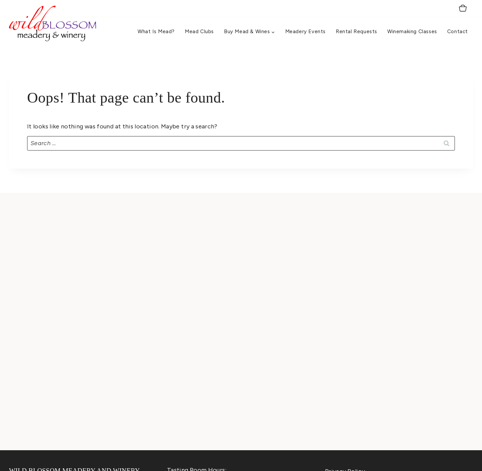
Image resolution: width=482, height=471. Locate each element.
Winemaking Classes (412, 31)
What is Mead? (156, 31)
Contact (457, 31)
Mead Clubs (199, 31)
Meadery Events (305, 31)
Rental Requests (356, 31)
